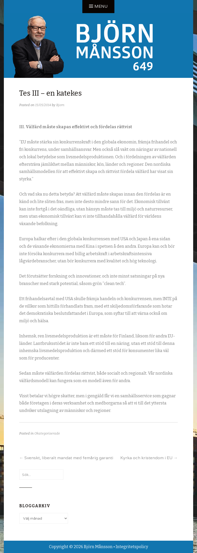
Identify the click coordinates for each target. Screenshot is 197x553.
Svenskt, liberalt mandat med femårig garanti (66, 457)
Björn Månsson (98, 546)
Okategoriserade (47, 433)
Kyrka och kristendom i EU (149, 457)
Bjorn (60, 105)
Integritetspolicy (132, 546)
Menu (101, 6)
